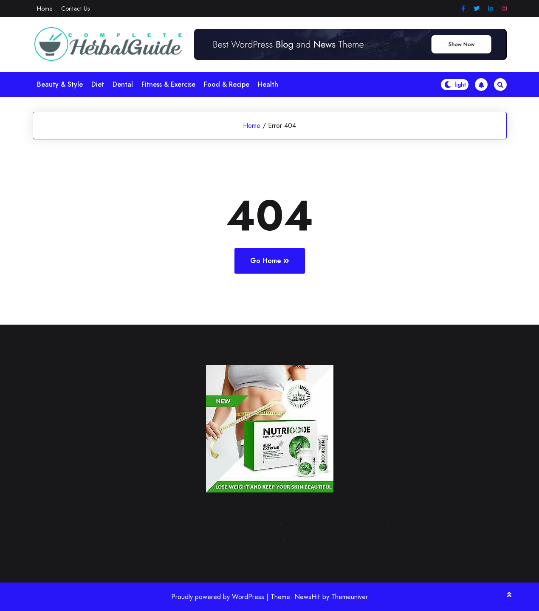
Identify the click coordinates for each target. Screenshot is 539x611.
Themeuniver (349, 597)
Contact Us (75, 8)
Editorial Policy (412, 524)
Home (45, 8)
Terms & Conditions (312, 524)
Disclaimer (366, 524)
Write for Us (194, 524)
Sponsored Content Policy (326, 540)
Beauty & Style (60, 84)
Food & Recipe (226, 84)
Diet (97, 84)
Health (268, 84)
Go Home (269, 261)
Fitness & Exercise (168, 84)
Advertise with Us (248, 524)
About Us (152, 524)
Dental (123, 84)
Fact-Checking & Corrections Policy (226, 540)
